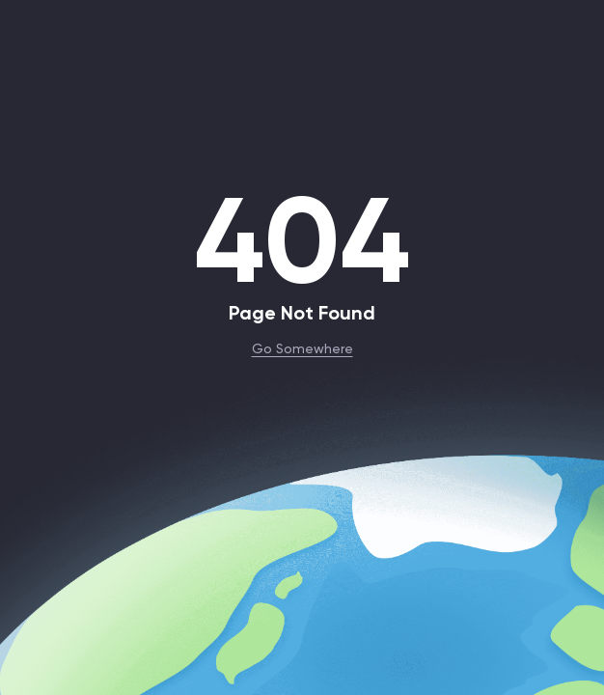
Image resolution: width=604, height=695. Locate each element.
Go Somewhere (302, 347)
